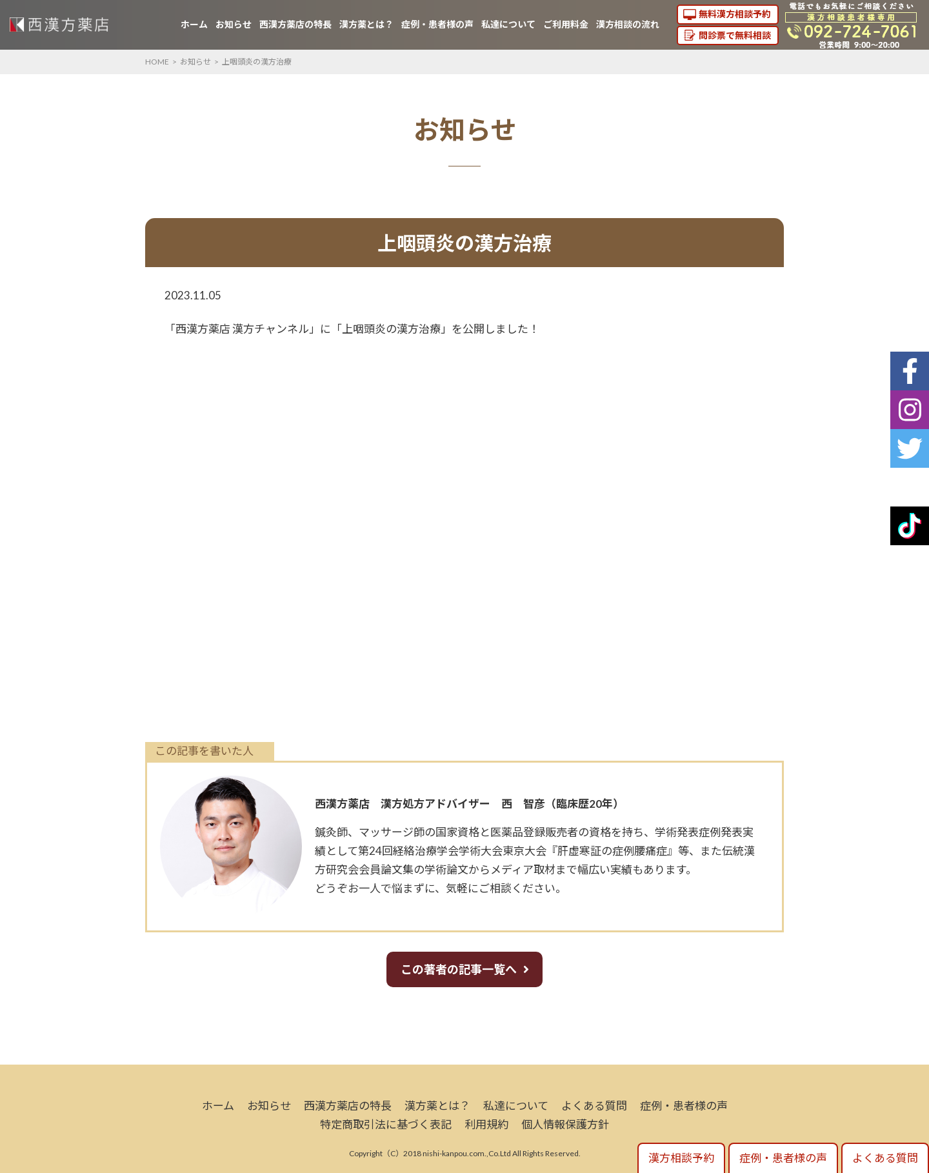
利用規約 (486, 1124)
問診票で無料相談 (735, 35)
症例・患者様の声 (437, 24)
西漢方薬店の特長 (295, 24)
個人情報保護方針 (565, 1124)
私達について (508, 24)
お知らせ (233, 24)
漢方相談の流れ (627, 24)
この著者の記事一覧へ (459, 969)
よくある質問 (594, 1105)
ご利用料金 (565, 24)
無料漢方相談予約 (735, 13)
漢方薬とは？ (366, 24)
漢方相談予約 (681, 1158)
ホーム (194, 24)
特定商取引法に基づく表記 (386, 1124)
